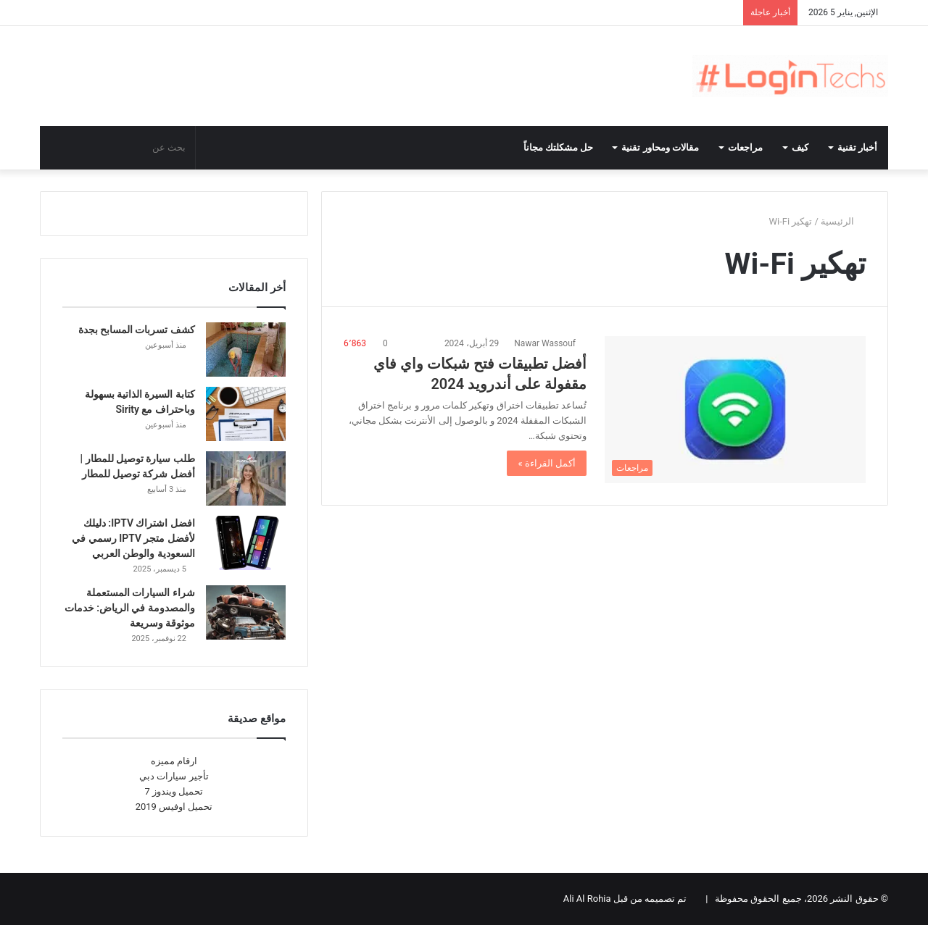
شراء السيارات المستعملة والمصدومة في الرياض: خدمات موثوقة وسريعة (130, 608)
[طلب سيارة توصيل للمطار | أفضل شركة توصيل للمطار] (246, 478)
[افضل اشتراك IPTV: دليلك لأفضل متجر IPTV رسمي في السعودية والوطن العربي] (246, 543)
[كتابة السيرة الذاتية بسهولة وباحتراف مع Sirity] (246, 414)
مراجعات (745, 147)
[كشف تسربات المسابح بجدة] (246, 349)
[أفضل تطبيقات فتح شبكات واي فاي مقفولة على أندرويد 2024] (735, 409)
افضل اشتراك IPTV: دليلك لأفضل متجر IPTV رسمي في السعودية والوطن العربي (133, 538)
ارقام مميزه (174, 761)
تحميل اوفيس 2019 (174, 806)
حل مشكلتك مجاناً (558, 147)
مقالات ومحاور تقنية (660, 147)
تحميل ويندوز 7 (174, 791)
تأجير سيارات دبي (173, 776)
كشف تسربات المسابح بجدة (136, 329)
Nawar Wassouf (545, 343)
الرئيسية (843, 221)
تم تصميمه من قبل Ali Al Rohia (625, 898)
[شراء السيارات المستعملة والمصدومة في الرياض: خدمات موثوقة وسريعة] (246, 612)
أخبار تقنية (857, 147)
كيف (800, 147)
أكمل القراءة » (547, 463)
